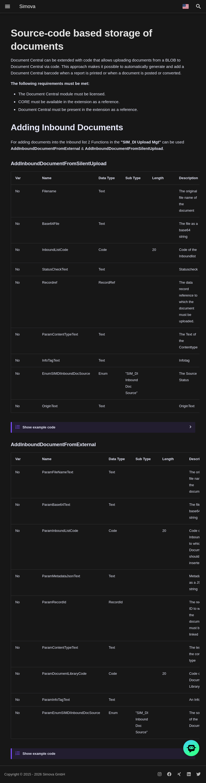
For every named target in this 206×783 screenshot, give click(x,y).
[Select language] (185, 6)
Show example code (39, 427)
